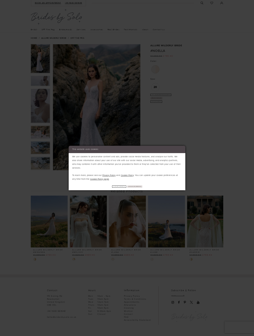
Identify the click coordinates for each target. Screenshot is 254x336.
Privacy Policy (109, 175)
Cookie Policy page (99, 178)
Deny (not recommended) (145, 186)
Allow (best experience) (110, 186)
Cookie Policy (127, 175)
